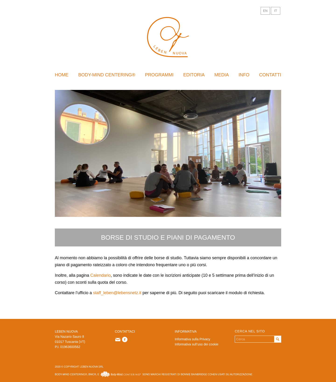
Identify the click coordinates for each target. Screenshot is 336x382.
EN (265, 11)
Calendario (100, 275)
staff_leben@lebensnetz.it (117, 292)
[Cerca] (258, 339)
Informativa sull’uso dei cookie (196, 344)
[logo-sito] (168, 37)
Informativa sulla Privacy (192, 339)
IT (275, 11)
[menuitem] (62, 75)
